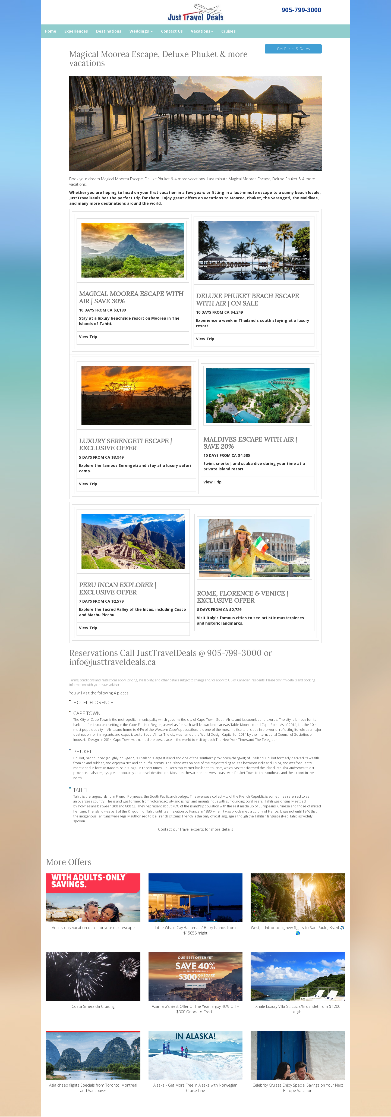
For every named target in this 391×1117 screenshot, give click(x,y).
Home (50, 31)
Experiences (76, 31)
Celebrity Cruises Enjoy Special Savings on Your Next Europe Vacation (298, 1062)
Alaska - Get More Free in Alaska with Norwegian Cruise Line (196, 1062)
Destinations (108, 31)
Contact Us (172, 31)
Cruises (228, 31)
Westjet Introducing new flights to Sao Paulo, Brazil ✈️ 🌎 (298, 904)
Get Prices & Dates (293, 48)
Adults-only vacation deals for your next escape (93, 901)
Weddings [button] (141, 31)
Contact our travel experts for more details (195, 829)
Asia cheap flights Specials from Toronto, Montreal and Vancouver (93, 1062)
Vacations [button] (202, 31)
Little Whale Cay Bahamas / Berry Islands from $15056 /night (196, 904)
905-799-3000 (301, 10)
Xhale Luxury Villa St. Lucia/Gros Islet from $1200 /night (298, 983)
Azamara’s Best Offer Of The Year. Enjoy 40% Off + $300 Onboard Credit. (196, 983)
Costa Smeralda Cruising (93, 980)
